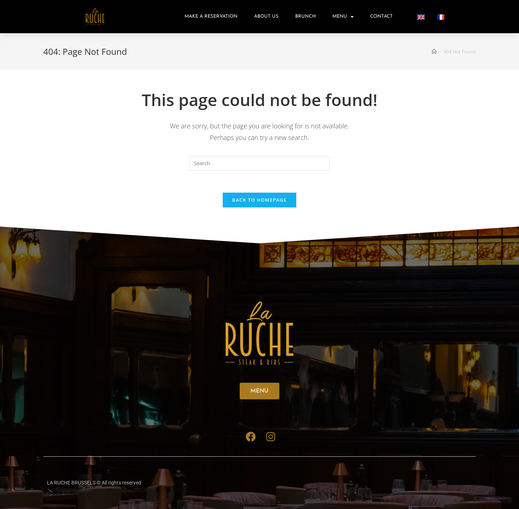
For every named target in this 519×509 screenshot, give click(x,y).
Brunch (305, 16)
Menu (343, 17)
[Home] (434, 51)
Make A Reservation (211, 16)
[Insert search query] (259, 163)
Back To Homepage (259, 200)
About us (266, 16)
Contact (381, 16)
